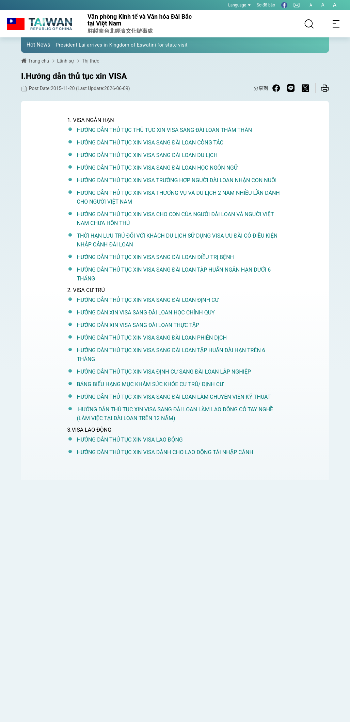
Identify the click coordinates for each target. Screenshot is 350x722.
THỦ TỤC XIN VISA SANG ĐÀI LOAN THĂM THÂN (192, 130)
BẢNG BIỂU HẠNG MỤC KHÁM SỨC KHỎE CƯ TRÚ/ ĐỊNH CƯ (150, 384)
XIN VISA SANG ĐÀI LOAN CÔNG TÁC (178, 142)
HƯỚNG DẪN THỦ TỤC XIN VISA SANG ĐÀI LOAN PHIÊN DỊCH (152, 337)
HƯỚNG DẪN (93, 130)
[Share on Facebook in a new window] (276, 88)
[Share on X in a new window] (305, 88)
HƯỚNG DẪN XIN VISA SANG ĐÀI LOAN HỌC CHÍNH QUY (145, 312)
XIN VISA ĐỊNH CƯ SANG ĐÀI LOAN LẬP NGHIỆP (191, 371)
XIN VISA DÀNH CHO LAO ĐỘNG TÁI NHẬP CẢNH (192, 452)
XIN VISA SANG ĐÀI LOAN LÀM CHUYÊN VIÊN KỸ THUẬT (201, 397)
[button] (31, 44)
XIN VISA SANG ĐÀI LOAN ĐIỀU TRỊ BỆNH (183, 257)
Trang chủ (38, 61)
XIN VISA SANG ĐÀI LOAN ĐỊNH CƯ (175, 300)
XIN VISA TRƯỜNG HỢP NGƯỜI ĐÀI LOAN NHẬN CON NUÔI (204, 180)
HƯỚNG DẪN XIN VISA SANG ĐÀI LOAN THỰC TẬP (138, 325)
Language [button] (239, 5)
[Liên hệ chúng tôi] (296, 5)
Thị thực (90, 61)
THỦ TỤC (120, 130)
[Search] (309, 23)
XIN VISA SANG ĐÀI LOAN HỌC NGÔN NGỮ (185, 168)
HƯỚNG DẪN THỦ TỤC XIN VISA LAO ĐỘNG (130, 439)
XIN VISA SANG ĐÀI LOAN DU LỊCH (175, 155)
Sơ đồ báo (266, 5)
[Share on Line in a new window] (291, 88)
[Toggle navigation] (336, 23)
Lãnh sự (65, 61)
